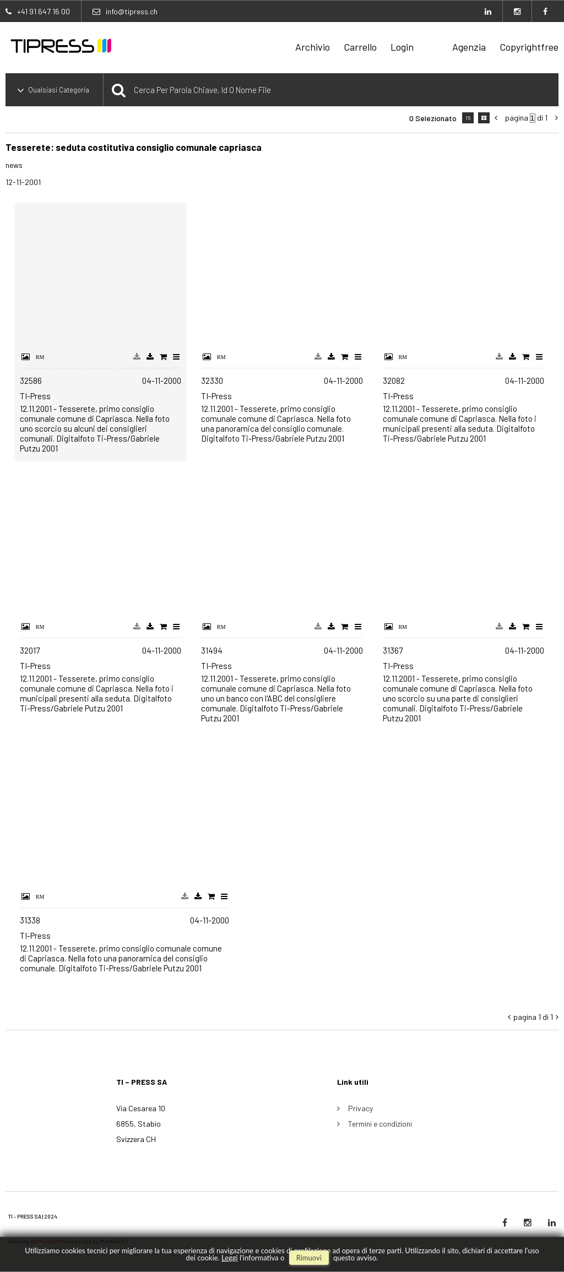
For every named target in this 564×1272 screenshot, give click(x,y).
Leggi (229, 1257)
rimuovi (309, 1257)
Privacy (360, 1108)
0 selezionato (433, 118)
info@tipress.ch (132, 11)
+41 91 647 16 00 (43, 11)
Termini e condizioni (380, 1123)
